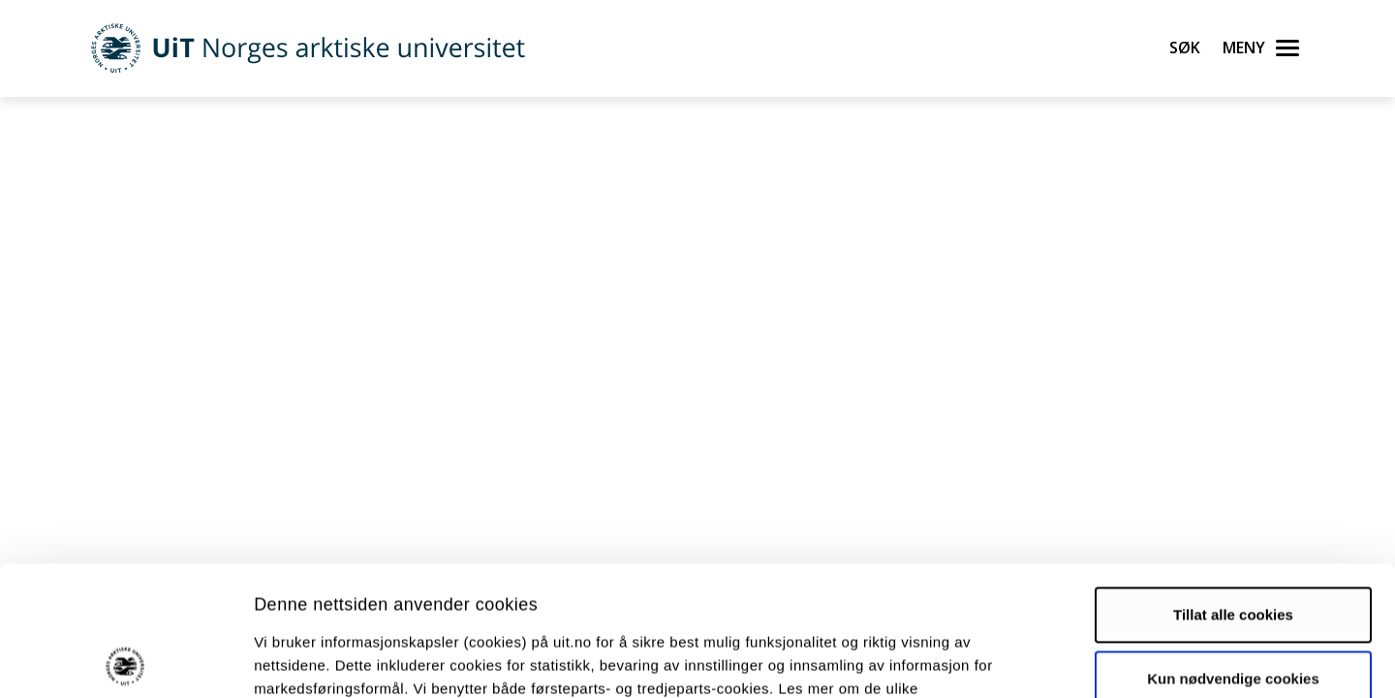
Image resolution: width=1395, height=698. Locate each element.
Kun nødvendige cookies (1233, 548)
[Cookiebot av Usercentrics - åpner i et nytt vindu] (125, 660)
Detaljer (1032, 659)
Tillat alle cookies (1233, 485)
